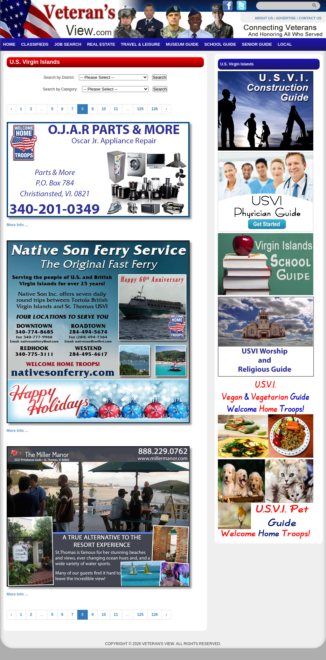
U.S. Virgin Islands (237, 64)
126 (154, 109)
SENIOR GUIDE (257, 44)
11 (116, 109)
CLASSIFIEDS (35, 44)
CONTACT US (310, 18)
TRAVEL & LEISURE (140, 44)
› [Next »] (166, 109)
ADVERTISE (286, 18)
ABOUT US (264, 18)
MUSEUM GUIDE (182, 44)
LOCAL (285, 44)
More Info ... (17, 225)
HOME (9, 44)
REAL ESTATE (101, 44)
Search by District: (59, 77)
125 (140, 109)
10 (103, 109)
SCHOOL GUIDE (220, 44)
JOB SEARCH (67, 44)
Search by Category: (60, 89)
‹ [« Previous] (11, 109)
